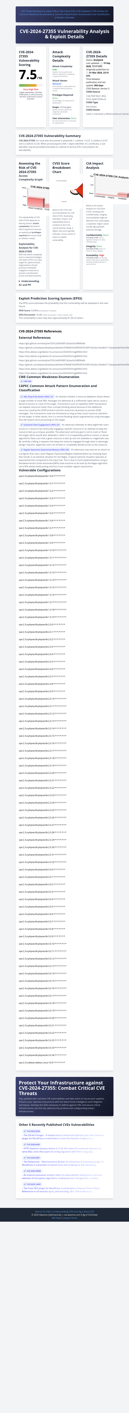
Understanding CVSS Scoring (67, 1211)
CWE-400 (27, 381)
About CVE (89, 1211)
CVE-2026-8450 (33, 1144)
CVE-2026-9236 (33, 1131)
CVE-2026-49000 (34, 1171)
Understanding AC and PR (29, 282)
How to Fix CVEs (43, 1211)
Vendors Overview (65, 17)
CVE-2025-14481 (34, 1184)
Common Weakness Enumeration (35, 14)
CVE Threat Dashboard (32, 11)
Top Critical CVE (67, 11)
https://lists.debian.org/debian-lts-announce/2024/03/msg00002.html (53, 351)
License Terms (70, 1218)
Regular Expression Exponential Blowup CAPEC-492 (46, 449)
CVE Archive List (100, 11)
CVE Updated (83, 11)
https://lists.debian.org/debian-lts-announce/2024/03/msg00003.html (53, 356)
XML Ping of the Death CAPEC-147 (39, 396)
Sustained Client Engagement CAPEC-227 (42, 424)
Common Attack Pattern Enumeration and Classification (82, 14)
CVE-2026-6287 (33, 1157)
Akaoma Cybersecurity (50, 1214)
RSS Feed (56, 1218)
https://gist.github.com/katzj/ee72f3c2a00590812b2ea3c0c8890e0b (52, 343)
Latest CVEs (51, 11)
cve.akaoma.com (72, 1214)
